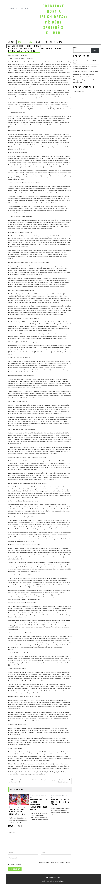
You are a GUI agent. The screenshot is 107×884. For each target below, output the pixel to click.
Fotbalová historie (21, 772)
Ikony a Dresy (25, 42)
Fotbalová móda (41, 772)
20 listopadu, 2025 (35, 795)
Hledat (75, 47)
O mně (39, 42)
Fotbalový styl (62, 772)
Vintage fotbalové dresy (33, 774)
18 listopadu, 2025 (56, 795)
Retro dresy (23, 774)
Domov (11, 42)
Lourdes (24, 55)
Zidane (43, 774)
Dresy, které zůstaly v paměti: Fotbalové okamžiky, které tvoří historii (56, 781)
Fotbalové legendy (52, 772)
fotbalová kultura (31, 772)
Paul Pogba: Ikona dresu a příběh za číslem (85, 71)
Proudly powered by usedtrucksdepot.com (53, 881)
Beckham (12, 772)
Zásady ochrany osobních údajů (25, 46)
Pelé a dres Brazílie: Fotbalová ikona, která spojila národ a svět (22, 781)
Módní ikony (15, 774)
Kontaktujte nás (53, 42)
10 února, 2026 (13, 807)
